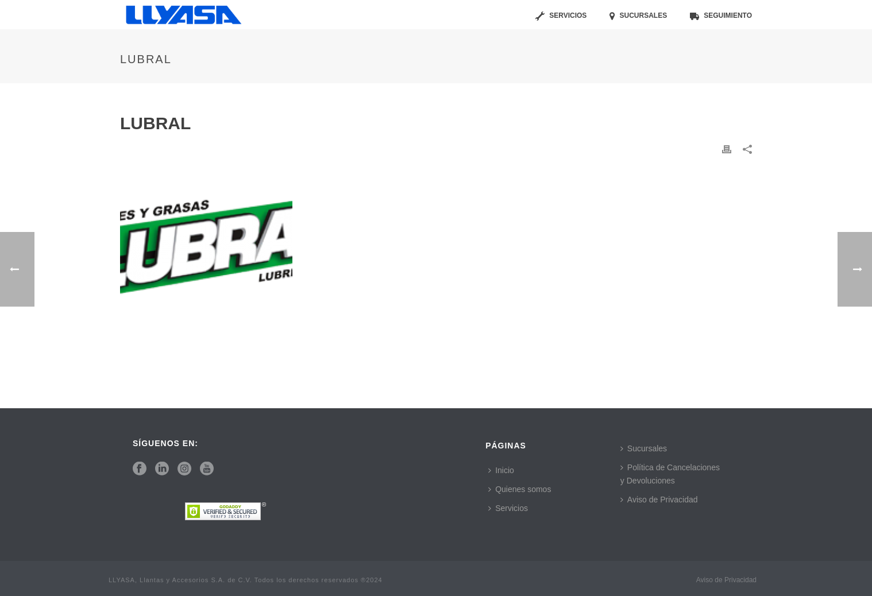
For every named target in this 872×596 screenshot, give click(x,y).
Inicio (501, 470)
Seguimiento (721, 16)
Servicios (561, 16)
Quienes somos (519, 489)
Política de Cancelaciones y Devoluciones (670, 474)
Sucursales (638, 16)
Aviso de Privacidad (659, 499)
